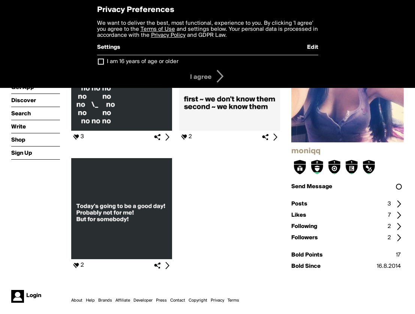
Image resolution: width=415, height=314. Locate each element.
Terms (233, 300)
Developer (143, 300)
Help (90, 300)
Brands (105, 300)
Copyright (198, 300)
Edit (312, 47)
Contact (177, 300)
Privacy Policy (168, 35)
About (76, 300)
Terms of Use (158, 29)
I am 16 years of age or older (142, 62)
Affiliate (122, 300)
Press (161, 300)
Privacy (217, 300)
